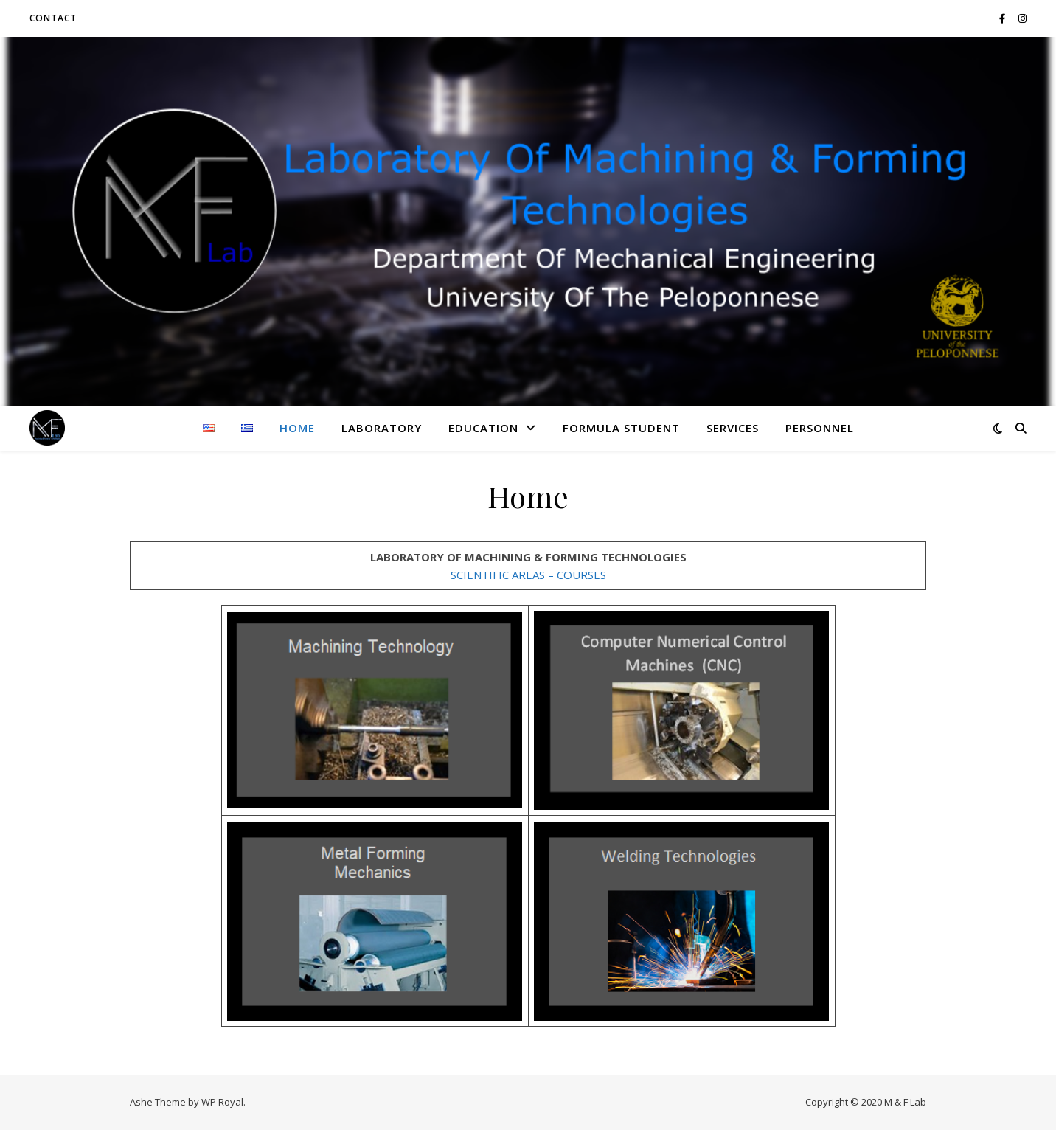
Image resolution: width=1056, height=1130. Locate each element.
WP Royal (222, 1102)
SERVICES (732, 427)
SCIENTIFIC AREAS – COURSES (528, 574)
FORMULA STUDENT (621, 427)
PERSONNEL (819, 427)
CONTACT (53, 18)
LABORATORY (381, 427)
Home (297, 427)
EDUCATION (483, 427)
